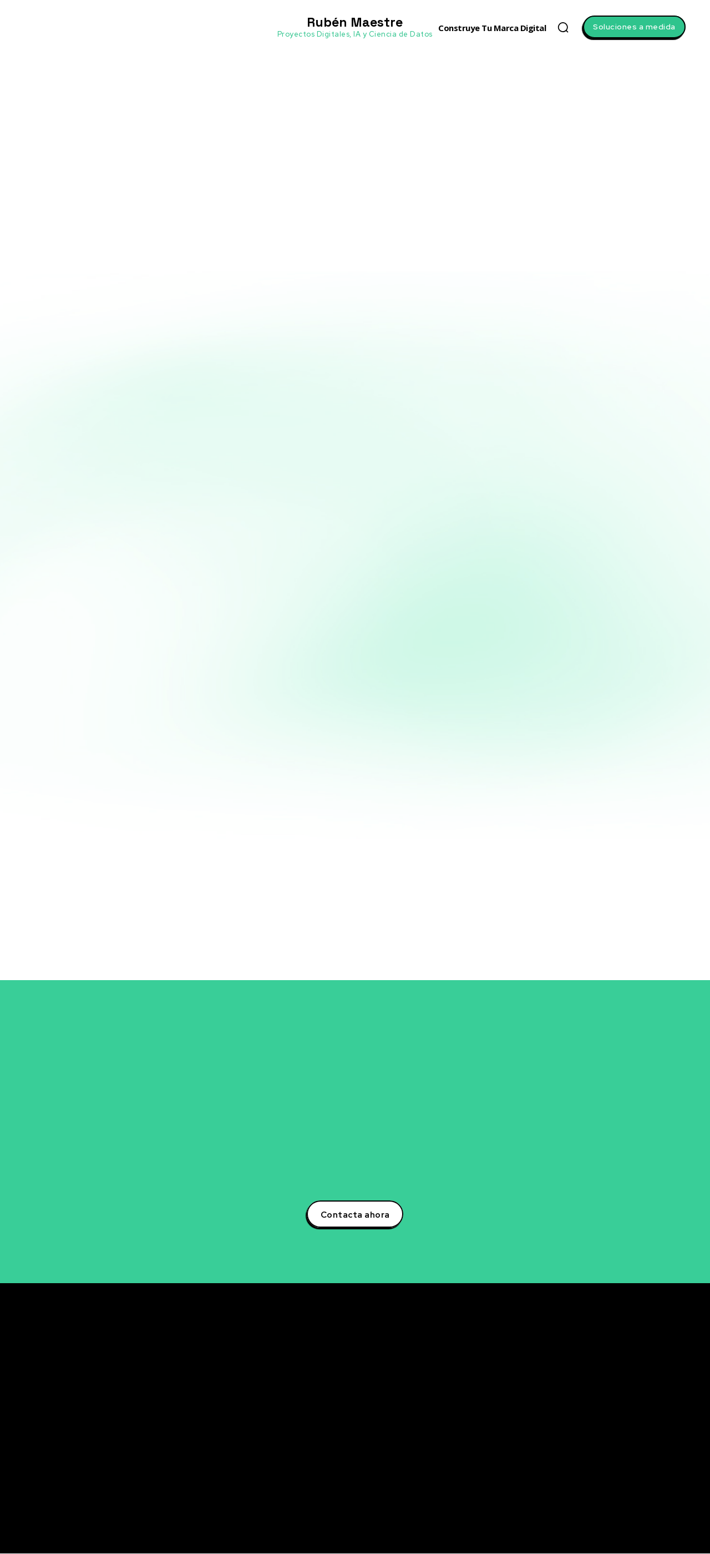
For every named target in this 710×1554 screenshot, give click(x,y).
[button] (563, 27)
